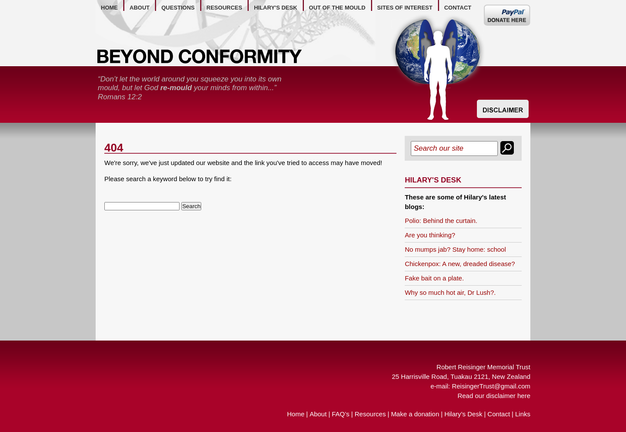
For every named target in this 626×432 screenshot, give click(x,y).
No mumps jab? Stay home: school (455, 249)
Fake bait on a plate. (434, 278)
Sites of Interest (405, 7)
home (109, 7)
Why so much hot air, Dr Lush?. (450, 292)
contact (458, 7)
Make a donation (415, 414)
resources (224, 7)
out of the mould (337, 7)
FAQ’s (341, 414)
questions (178, 7)
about (140, 7)
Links (522, 414)
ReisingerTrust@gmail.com (491, 386)
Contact (498, 414)
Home (295, 414)
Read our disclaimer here (493, 395)
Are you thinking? (430, 235)
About (318, 414)
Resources (370, 414)
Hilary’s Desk (463, 414)
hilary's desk (275, 7)
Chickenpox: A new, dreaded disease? (460, 263)
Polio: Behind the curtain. (441, 220)
